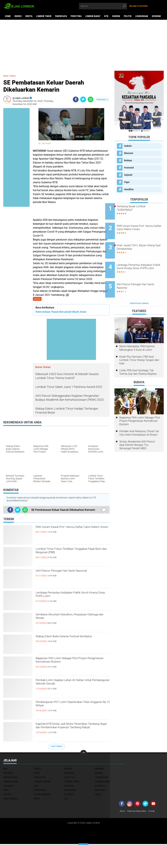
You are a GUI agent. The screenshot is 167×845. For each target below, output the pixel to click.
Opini (6, 790)
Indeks (18, 16)
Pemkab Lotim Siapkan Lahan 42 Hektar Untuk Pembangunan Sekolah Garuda (70, 687)
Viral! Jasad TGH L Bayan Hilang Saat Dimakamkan (141, 241)
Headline (129, 189)
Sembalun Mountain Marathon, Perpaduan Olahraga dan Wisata (65, 618)
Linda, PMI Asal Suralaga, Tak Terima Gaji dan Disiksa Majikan (138, 357)
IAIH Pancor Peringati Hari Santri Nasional (66, 575)
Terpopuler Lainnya (139, 289)
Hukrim (116, 16)
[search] (103, 6)
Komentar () (102, 99)
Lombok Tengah (42, 782)
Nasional (69, 786)
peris (37, 799)
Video (98, 795)
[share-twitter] (83, 99)
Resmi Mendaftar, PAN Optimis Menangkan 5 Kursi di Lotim (137, 333)
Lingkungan (141, 16)
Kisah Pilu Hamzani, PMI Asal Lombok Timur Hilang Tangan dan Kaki (139, 346)
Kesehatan (39, 778)
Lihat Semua (56, 747)
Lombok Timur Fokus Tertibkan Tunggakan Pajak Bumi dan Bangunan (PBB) (71, 556)
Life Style (69, 778)
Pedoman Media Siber (139, 812)
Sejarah (128, 175)
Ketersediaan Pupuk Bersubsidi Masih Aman (61, 312)
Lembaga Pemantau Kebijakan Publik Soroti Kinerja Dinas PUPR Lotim (70, 597)
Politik (127, 16)
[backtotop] (83, 754)
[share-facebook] (76, 99)
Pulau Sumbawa (42, 795)
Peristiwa (76, 16)
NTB (106, 16)
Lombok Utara (102, 782)
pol (66, 799)
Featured (129, 167)
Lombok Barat (92, 16)
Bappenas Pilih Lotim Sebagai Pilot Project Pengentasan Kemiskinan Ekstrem (68, 665)
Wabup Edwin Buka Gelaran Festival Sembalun (69, 640)
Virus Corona (10, 799)
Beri (5, 769)
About (123, 812)
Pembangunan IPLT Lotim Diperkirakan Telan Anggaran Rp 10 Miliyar (72, 706)
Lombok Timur (43, 16)
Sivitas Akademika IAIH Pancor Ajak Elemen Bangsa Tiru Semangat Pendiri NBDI (137, 431)
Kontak (156, 812)
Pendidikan (70, 790)
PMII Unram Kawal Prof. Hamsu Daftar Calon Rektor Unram (71, 531)
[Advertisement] (83, 45)
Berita (28, 16)
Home (8, 16)
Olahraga (100, 786)
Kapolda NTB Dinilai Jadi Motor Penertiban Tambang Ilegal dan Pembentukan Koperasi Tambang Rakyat (66, 731)
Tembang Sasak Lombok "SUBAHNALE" (140, 208)
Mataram (8, 786)
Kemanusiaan (10, 778)
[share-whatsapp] (90, 99)
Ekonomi (156, 16)
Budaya (128, 160)
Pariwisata (61, 16)
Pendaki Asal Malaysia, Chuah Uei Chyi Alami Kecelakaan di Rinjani (139, 418)
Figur (127, 182)
